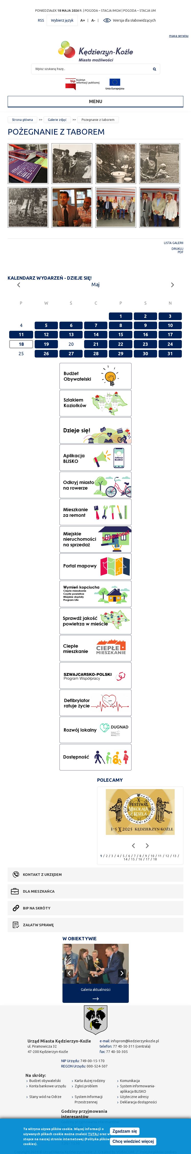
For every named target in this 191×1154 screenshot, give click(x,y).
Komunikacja (130, 1081)
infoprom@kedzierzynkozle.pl (135, 1041)
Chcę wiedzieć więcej (133, 1142)
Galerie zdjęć (57, 119)
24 (170, 344)
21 (95, 344)
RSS (41, 20)
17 (170, 334)
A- (93, 20)
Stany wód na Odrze (45, 1097)
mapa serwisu (178, 35)
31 (170, 353)
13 (71, 334)
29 (120, 353)
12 (46, 334)
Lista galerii (173, 243)
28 (95, 353)
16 (145, 334)
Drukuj (177, 248)
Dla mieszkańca (39, 891)
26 (46, 353)
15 (120, 334)
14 (95, 334)
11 (21, 334)
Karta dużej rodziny (90, 1081)
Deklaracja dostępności (138, 1102)
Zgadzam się (124, 1132)
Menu (95, 101)
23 (145, 344)
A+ (82, 20)
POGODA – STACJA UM (139, 10)
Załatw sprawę (38, 925)
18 (155, 859)
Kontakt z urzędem (42, 875)
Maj (95, 284)
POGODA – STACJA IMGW (103, 10)
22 (120, 344)
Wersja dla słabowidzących (134, 20)
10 (170, 325)
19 (46, 344)
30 (145, 353)
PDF (180, 252)
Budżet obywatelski (45, 1081)
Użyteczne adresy (134, 1097)
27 (71, 353)
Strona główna (22, 119)
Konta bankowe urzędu (47, 1086)
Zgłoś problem (86, 1086)
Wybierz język (62, 20)
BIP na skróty (36, 908)
